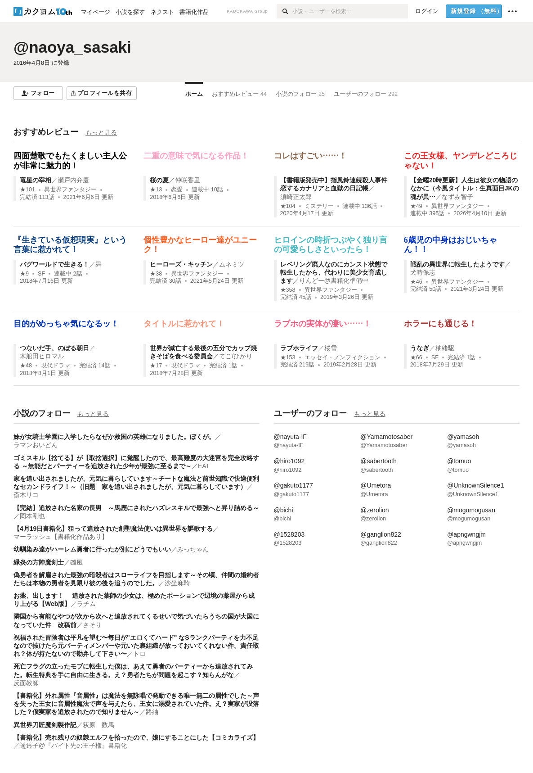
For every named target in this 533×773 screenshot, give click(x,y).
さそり (92, 624)
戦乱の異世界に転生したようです (457, 264)
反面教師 (26, 683)
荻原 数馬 (98, 724)
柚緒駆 (444, 348)
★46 (416, 282)
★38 (156, 274)
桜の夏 (159, 180)
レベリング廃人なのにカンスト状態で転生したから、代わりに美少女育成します (333, 272)
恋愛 (177, 189)
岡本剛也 (32, 516)
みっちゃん (193, 549)
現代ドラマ (55, 365)
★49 (416, 206)
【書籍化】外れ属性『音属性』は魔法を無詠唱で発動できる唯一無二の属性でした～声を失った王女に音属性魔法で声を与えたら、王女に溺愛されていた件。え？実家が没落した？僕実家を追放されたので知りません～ (136, 703)
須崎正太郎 (296, 196)
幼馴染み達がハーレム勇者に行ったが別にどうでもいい (92, 549)
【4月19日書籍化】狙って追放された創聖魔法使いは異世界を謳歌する (113, 528)
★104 (288, 206)
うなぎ (419, 348)
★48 (26, 365)
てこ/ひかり (235, 356)
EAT (204, 466)
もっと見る (101, 132)
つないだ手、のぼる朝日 (54, 348)
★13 (156, 189)
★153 (288, 357)
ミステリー (319, 206)
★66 (416, 357)
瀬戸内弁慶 (73, 180)
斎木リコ (26, 494)
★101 (27, 189)
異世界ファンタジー (70, 189)
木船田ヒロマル (42, 356)
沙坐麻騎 (177, 583)
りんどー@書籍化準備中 (333, 280)
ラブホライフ (299, 348)
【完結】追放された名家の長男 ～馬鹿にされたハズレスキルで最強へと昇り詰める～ (136, 507)
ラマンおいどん (35, 444)
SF (41, 274)
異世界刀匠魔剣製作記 (44, 724)
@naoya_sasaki (72, 47)
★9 (24, 274)
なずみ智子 (457, 196)
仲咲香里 (187, 180)
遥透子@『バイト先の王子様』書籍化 (73, 745)
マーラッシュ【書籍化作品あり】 (60, 536)
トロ (139, 653)
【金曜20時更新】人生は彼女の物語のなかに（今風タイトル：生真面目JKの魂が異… (464, 188)
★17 (156, 365)
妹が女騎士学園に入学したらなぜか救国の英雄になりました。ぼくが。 (114, 436)
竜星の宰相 (35, 180)
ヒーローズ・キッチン (181, 264)
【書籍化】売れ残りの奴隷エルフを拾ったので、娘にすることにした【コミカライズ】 (136, 737)
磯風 (76, 562)
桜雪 (330, 348)
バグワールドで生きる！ (54, 264)
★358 (288, 290)
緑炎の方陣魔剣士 (38, 562)
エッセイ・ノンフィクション (343, 357)
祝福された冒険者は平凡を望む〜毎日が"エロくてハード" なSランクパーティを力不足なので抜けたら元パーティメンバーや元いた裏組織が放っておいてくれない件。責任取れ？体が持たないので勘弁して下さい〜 (136, 645)
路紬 (152, 711)
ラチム (86, 603)
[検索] (284, 11)
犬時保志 (422, 272)
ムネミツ (231, 264)
